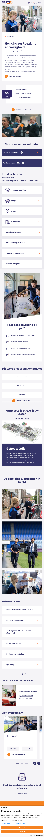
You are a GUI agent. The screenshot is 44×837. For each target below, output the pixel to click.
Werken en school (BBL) (12, 163)
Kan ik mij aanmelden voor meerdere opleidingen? (19, 632)
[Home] (7, 3)
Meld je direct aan (15, 76)
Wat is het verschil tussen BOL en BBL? (19, 610)
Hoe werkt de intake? (13, 643)
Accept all (22, 828)
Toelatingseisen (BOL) (13, 232)
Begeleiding (10, 664)
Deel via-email (22, 793)
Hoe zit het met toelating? (15, 654)
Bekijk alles (23, 674)
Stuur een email (27, 698)
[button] (17, 763)
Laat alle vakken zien (23, 400)
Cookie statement (20, 823)
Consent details (5, 823)
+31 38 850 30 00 (27, 696)
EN (31, 2)
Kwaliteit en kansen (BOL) (15, 253)
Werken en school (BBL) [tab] (29, 181)
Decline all (22, 831)
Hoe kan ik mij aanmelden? (15, 620)
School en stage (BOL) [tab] (10, 181)
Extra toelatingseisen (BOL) (15, 243)
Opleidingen (10, 36)
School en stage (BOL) (11, 152)
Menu (39, 2)
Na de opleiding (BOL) (13, 264)
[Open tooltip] (22, 152)
